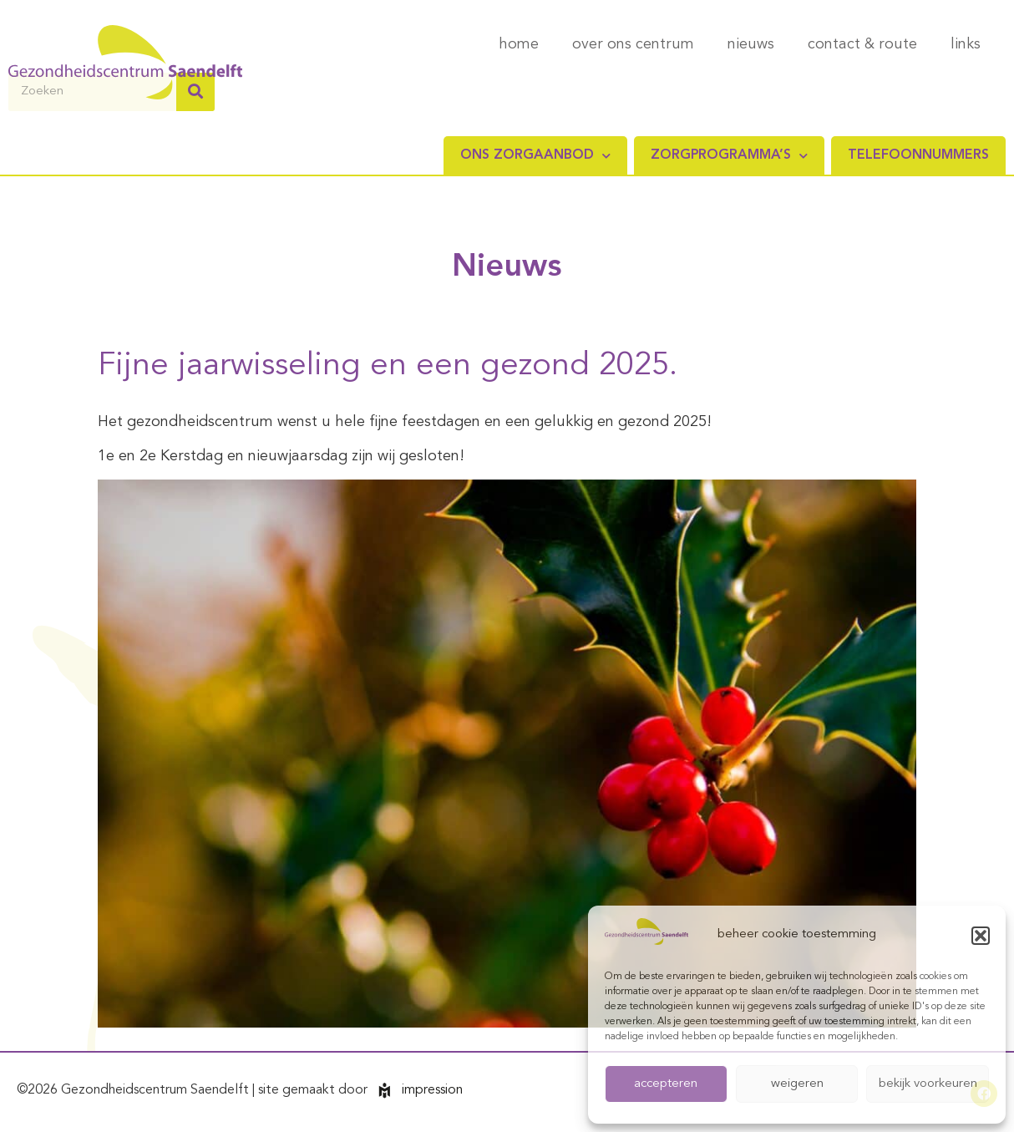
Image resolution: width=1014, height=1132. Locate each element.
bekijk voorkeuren (928, 1084)
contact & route (862, 44)
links (966, 44)
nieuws (751, 44)
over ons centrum (633, 44)
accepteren (665, 1084)
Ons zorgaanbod (535, 156)
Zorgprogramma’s (729, 156)
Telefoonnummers (918, 155)
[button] (980, 935)
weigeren (797, 1084)
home (519, 44)
